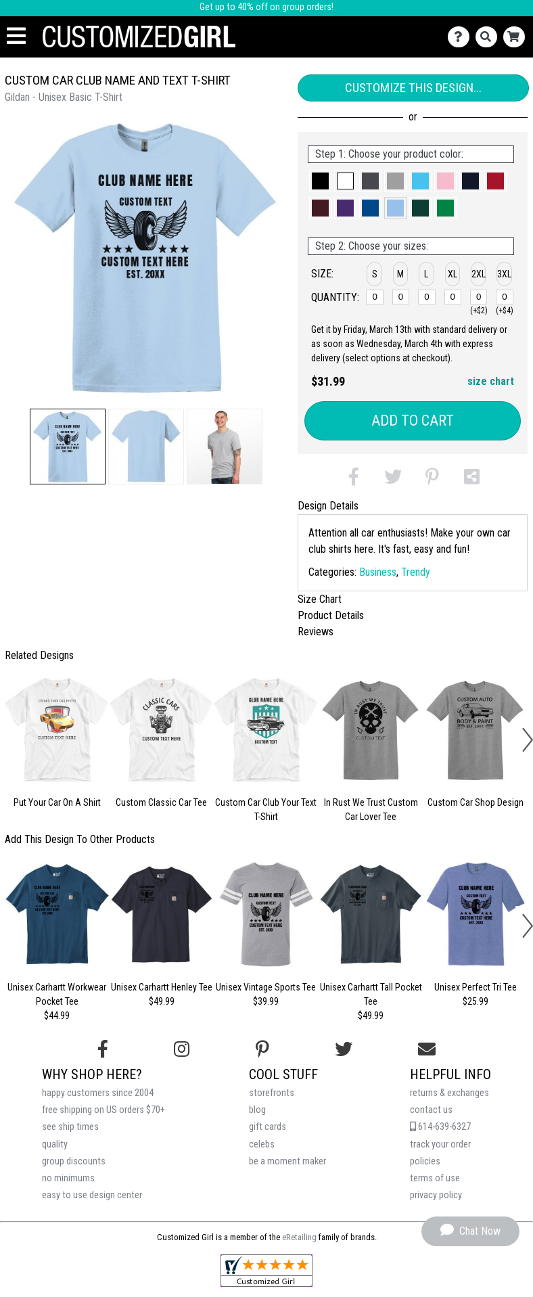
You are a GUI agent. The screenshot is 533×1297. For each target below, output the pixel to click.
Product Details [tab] (331, 615)
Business (377, 572)
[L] (427, 297)
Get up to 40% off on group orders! (266, 7)
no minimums (68, 1178)
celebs (262, 1144)
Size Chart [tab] (320, 599)
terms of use (435, 1178)
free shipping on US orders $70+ (103, 1110)
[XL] (453, 297)
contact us (431, 1110)
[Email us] (427, 1049)
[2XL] (479, 297)
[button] (67, 446)
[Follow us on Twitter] (343, 1049)
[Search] (489, 36)
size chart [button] (490, 381)
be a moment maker (287, 1161)
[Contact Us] (462, 36)
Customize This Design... (413, 87)
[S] (375, 297)
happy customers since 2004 (98, 1093)
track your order (440, 1144)
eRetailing (299, 1237)
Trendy (415, 572)
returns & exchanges (449, 1093)
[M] (401, 297)
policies (425, 1161)
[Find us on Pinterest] (262, 1049)
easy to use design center (92, 1195)
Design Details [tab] (328, 505)
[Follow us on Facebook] (102, 1049)
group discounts (74, 1161)
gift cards (267, 1127)
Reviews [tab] (315, 631)
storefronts (271, 1093)
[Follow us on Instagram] (181, 1049)
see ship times (70, 1127)
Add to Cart (412, 420)
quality (55, 1144)
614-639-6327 (440, 1127)
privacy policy (436, 1195)
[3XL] (504, 297)
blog (257, 1110)
